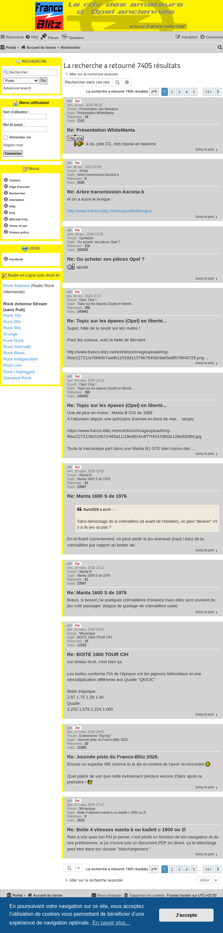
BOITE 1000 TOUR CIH (94, 637)
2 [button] (172, 92)
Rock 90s (12, 327)
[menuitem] (31, 37)
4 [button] (187, 92)
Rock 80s (12, 321)
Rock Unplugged (19, 371)
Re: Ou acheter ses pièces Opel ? (106, 259)
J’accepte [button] (186, 915)
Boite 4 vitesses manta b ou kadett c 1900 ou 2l (111, 812)
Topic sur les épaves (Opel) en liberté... (105, 304)
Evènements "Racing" (95, 736)
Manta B (85, 475)
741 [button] (208, 92)
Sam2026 (91, 509)
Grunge (10, 334)
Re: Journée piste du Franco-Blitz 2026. (113, 756)
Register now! (13, 145)
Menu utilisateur (31, 103)
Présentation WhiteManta (95, 113)
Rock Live (12, 365)
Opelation (86, 238)
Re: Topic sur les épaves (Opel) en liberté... (117, 320)
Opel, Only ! (88, 300)
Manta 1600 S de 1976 (93, 479)
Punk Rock (13, 340)
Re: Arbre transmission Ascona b (105, 191)
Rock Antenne (16, 285)
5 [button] (194, 92)
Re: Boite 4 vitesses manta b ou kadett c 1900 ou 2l (126, 829)
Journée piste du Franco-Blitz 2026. (103, 740)
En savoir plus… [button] (112, 923)
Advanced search (17, 88)
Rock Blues (14, 352)
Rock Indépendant (20, 359)
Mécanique (87, 633)
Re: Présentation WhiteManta (101, 130)
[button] (154, 92)
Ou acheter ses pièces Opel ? (98, 242)
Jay (77, 101)
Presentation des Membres (98, 109)
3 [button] (179, 92)
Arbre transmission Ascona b (98, 175)
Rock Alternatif (17, 346)
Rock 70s (12, 315)
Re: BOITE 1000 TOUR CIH (97, 654)
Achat (83, 171)
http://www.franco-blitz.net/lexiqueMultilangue (109, 210)
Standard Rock (17, 377)
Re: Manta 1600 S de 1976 (97, 496)
